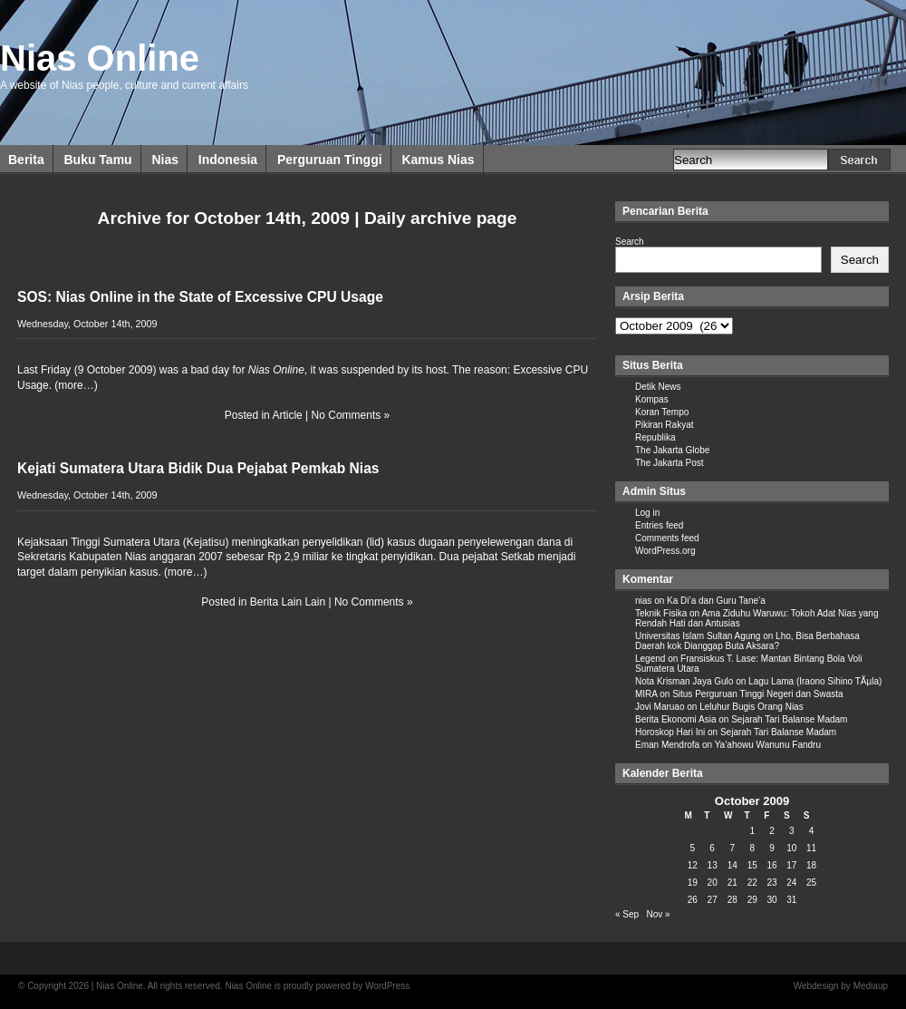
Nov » (658, 914)
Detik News (658, 387)
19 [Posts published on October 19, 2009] (693, 883)
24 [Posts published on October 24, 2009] (791, 883)
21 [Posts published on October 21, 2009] (732, 883)
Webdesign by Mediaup (841, 986)
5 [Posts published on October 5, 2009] (693, 848)
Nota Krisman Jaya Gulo (684, 681)
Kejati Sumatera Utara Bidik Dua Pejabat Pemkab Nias (198, 468)
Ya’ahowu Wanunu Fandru (768, 745)
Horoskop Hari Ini (670, 732)
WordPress (387, 986)
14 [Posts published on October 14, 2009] (732, 865)
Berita (26, 159)
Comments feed (667, 538)
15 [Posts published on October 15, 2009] (752, 865)
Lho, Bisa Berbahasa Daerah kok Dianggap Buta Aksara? (747, 641)
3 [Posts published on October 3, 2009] (792, 831)
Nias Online (99, 58)
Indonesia (227, 159)
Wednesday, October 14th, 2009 (87, 323)
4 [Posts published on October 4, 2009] (811, 831)
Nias (164, 159)
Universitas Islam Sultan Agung (697, 636)
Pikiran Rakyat (664, 425)
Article (287, 415)
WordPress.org (665, 551)
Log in (647, 513)
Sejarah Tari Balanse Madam (789, 719)
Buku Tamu (97, 159)
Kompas (652, 399)
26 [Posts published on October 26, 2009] (693, 900)
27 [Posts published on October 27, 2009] (713, 900)
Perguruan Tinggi (329, 159)
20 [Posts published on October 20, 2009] (713, 883)
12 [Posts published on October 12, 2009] (693, 865)
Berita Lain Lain (287, 602)
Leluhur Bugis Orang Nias (751, 707)
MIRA (646, 694)
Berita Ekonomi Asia (676, 719)
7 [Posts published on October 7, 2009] (732, 848)
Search (629, 242)
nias (643, 601)
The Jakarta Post (669, 463)
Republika (655, 437)
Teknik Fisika (661, 613)
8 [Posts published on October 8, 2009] (752, 848)
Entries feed (659, 525)
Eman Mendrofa (667, 745)
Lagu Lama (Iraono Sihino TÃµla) (815, 681)
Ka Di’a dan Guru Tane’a (716, 601)
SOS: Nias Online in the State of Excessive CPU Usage (200, 297)
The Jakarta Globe (672, 450)
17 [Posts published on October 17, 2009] (791, 865)
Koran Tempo (662, 412)
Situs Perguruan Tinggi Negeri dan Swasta (757, 694)
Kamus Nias (437, 159)
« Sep (627, 914)
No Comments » (351, 415)
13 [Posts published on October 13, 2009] (713, 865)
